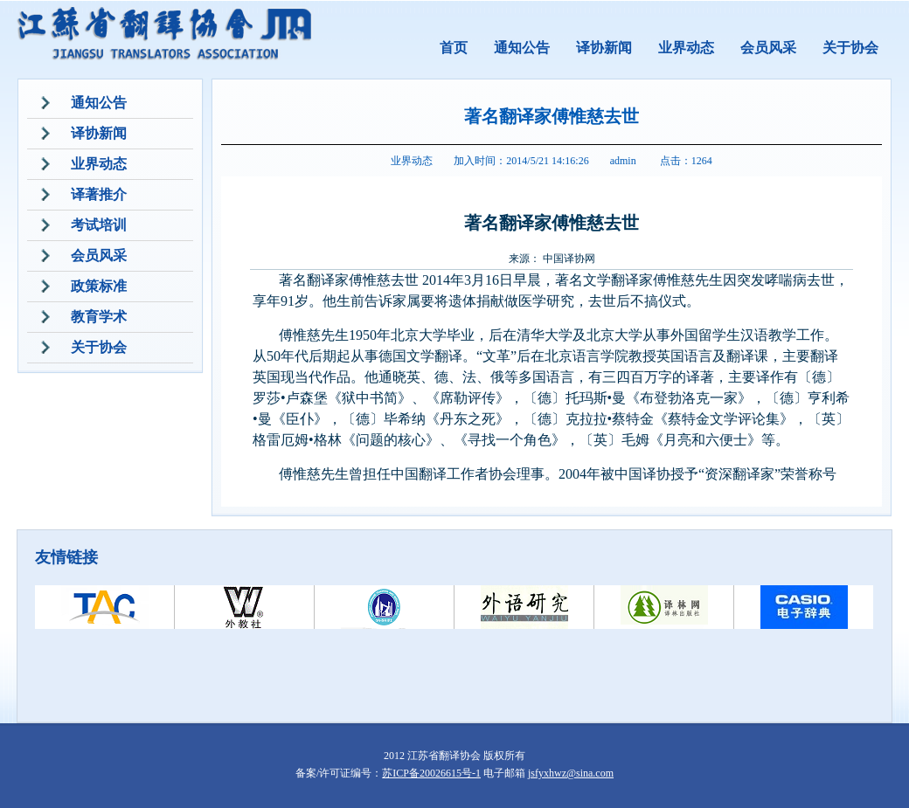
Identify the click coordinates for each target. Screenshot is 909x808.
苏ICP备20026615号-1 (431, 773)
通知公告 (522, 47)
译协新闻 (604, 47)
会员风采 (768, 47)
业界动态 (686, 47)
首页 (454, 47)
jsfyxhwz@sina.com (571, 773)
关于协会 (850, 47)
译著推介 (99, 194)
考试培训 (99, 225)
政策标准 (99, 286)
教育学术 (99, 316)
